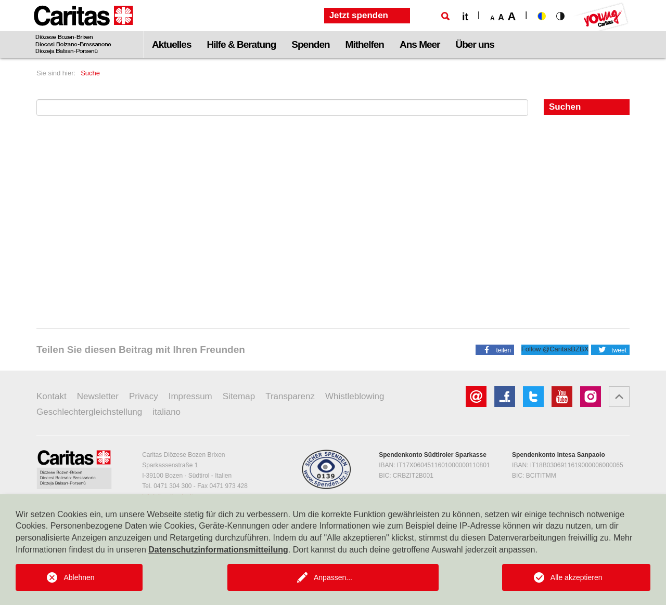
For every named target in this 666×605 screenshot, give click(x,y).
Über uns (475, 44)
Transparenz (290, 396)
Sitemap (239, 396)
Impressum (190, 396)
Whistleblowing (354, 396)
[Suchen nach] (282, 107)
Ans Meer (420, 44)
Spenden (310, 44)
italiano (166, 412)
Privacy (143, 396)
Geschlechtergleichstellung (89, 412)
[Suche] (445, 16)
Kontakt (51, 396)
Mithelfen (364, 44)
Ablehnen (78, 577)
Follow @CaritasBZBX (555, 349)
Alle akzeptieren (576, 577)
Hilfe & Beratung (241, 44)
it (465, 16)
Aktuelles (171, 44)
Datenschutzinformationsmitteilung (218, 549)
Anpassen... (333, 577)
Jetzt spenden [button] (358, 15)
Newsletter (98, 396)
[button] (495, 349)
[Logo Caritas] (83, 29)
